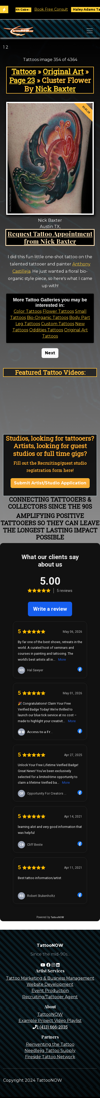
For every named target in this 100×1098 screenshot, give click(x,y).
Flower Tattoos (58, 311)
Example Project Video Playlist (50, 1020)
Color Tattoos (28, 311)
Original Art (63, 71)
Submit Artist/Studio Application (50, 483)
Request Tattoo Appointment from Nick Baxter (50, 237)
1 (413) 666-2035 (50, 1027)
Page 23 (22, 80)
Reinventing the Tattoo (50, 1044)
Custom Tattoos (57, 323)
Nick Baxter (55, 89)
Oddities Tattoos (46, 329)
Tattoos (23, 71)
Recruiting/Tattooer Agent (50, 996)
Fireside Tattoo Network (50, 1056)
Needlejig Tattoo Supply (50, 1050)
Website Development (50, 984)
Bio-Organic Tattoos (47, 317)
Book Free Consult (56, 9)
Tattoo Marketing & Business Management (50, 978)
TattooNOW (50, 1014)
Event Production (50, 990)
